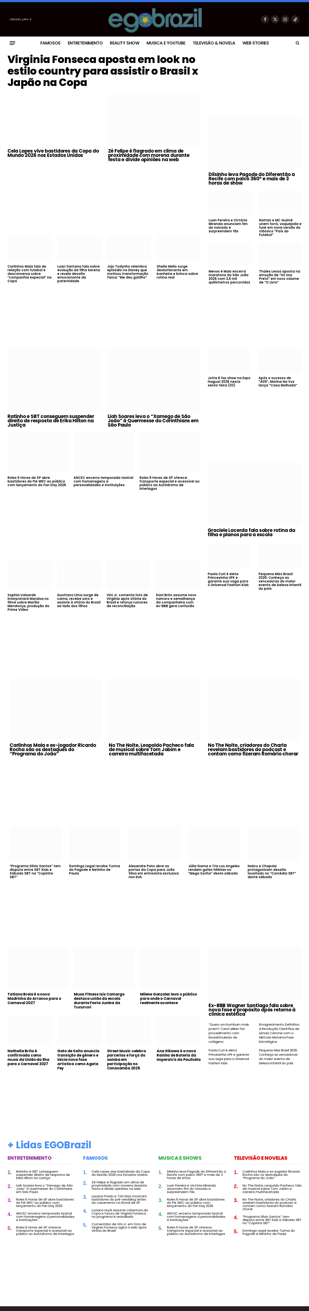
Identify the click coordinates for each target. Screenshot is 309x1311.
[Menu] (12, 43)
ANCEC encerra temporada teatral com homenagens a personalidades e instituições (103, 481)
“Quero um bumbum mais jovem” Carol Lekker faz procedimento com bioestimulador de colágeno (229, 1033)
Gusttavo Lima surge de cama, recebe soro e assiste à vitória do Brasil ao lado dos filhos (78, 600)
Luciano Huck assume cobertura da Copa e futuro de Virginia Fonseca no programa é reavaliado (120, 1213)
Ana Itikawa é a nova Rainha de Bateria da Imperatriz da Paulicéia (178, 1055)
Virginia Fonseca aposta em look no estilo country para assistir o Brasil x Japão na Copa (104, 72)
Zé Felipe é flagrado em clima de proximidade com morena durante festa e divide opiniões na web (148, 156)
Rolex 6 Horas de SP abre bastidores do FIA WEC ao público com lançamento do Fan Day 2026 (37, 481)
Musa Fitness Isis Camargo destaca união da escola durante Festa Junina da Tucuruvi (99, 1000)
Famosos (50, 43)
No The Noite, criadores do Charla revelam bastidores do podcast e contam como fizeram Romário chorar (253, 749)
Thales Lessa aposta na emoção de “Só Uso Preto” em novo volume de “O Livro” (279, 277)
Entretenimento (85, 43)
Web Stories (255, 43)
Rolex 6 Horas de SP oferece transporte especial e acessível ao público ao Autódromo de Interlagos (169, 483)
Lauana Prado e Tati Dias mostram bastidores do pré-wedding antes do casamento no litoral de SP (119, 1199)
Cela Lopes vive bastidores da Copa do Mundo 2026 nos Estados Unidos (53, 154)
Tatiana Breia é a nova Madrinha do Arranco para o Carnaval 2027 (34, 998)
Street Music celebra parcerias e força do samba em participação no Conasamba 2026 (126, 1059)
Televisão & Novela (214, 43)
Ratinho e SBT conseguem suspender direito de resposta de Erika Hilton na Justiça (51, 420)
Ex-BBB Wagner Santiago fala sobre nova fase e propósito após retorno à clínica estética (252, 1010)
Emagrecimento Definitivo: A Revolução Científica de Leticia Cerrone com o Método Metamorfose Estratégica (279, 1033)
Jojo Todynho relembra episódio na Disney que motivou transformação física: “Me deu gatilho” (127, 273)
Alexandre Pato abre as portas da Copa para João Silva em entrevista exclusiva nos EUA (154, 871)
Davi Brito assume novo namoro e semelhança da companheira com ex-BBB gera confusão (176, 600)
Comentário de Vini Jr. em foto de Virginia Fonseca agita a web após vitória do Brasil (119, 1227)
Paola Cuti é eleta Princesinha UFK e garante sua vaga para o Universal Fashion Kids (228, 579)
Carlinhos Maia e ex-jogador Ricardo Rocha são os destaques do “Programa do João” (53, 749)
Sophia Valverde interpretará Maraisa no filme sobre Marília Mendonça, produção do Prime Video (28, 602)
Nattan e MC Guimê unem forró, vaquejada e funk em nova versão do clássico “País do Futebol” (280, 227)
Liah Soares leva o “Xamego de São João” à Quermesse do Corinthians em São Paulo (153, 420)
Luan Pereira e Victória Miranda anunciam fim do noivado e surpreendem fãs (228, 225)
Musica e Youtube (166, 43)
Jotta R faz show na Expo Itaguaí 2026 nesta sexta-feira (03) (229, 381)
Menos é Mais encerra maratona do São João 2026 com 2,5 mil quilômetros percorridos (229, 277)
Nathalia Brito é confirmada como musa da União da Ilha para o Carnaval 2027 (28, 1057)
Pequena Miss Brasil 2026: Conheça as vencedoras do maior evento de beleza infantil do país (280, 581)
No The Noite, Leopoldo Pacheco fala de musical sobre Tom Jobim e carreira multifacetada (151, 749)
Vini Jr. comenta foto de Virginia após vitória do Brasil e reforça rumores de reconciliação (127, 600)
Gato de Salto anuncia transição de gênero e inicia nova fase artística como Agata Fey (78, 1059)
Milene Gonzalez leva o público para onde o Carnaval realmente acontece (168, 998)
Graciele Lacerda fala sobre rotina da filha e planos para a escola (251, 532)
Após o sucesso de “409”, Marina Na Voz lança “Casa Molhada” (278, 381)
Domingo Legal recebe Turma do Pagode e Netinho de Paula (94, 869)
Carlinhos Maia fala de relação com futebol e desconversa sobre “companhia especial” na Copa (30, 275)
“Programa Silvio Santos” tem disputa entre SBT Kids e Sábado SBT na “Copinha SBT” (35, 871)
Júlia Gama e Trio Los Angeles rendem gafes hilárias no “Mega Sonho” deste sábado (214, 869)
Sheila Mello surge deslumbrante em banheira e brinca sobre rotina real (177, 273)
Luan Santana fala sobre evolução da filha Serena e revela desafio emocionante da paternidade (78, 275)
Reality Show (124, 43)
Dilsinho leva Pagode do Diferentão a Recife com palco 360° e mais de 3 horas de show (252, 178)
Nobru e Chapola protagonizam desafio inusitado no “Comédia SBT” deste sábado (272, 871)
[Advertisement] (104, 200)
